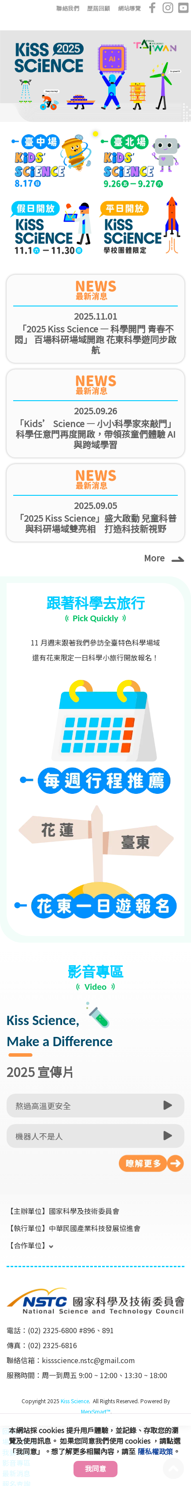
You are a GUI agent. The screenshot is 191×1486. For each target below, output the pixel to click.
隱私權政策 (155, 1451)
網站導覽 (129, 8)
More (164, 557)
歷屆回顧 (98, 8)
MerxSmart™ (95, 1411)
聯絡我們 (67, 8)
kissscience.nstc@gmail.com (88, 1360)
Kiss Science (75, 1401)
